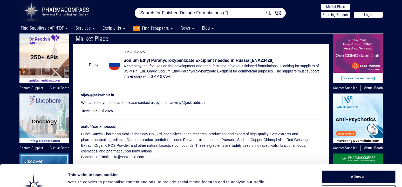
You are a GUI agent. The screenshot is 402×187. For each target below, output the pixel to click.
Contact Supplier (31, 88)
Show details (272, 177)
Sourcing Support (335, 14)
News (185, 28)
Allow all (359, 155)
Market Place (335, 6)
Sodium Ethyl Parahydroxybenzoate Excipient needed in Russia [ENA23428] (199, 60)
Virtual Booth (59, 88)
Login (368, 14)
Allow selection (358, 167)
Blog (206, 28)
